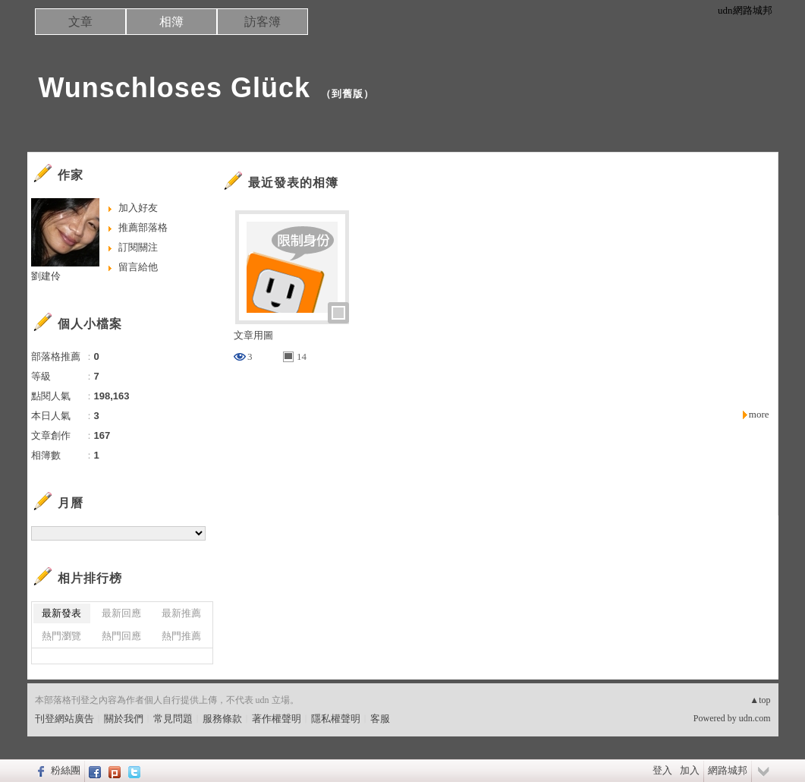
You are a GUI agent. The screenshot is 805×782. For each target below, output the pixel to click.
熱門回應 (121, 636)
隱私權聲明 (335, 718)
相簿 (171, 21)
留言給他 (138, 267)
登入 (662, 770)
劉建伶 (46, 276)
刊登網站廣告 (64, 718)
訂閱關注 (138, 247)
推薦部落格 (143, 227)
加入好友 (138, 207)
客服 (380, 718)
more (759, 414)
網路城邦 (727, 770)
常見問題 (173, 718)
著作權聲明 (276, 718)
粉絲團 (65, 770)
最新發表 (61, 613)
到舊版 (347, 93)
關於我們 (123, 718)
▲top (760, 700)
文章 (80, 21)
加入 (690, 770)
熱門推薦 (181, 636)
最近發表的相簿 (293, 182)
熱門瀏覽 (61, 636)
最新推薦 (181, 613)
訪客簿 (262, 21)
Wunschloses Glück (174, 87)
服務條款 (222, 718)
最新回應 (121, 613)
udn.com (755, 718)
